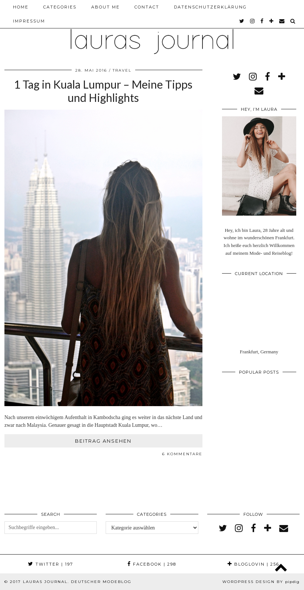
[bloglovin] (271, 21)
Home (20, 7)
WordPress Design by (261, 581)
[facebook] (262, 21)
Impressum (29, 21)
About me (105, 7)
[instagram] (252, 21)
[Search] (293, 21)
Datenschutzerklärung (210, 7)
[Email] (282, 21)
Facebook (151, 564)
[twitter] (242, 21)
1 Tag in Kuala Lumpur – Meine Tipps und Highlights (103, 91)
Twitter (50, 564)
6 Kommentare (182, 454)
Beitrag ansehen (103, 441)
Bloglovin (253, 564)
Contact (146, 7)
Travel (122, 70)
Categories (59, 7)
